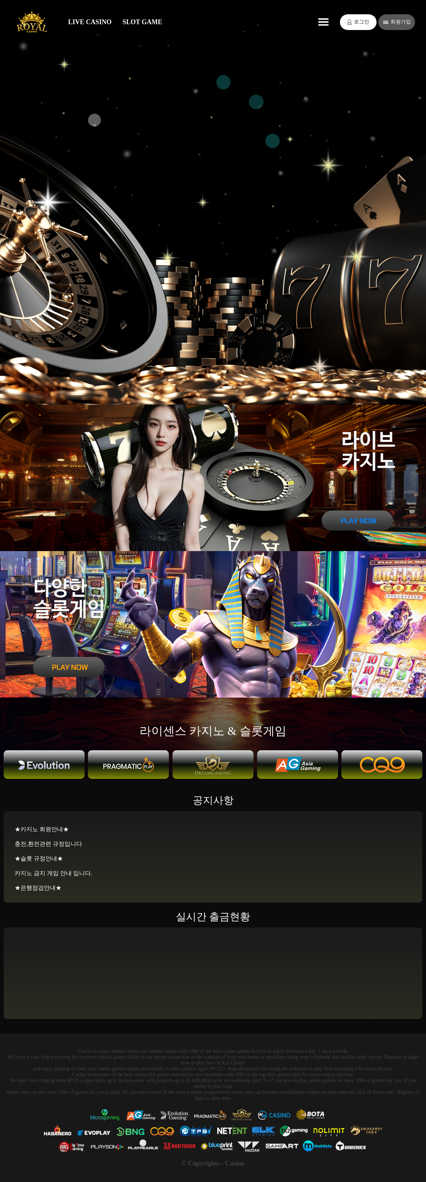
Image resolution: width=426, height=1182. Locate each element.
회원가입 (397, 22)
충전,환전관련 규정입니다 (48, 844)
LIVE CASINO (90, 22)
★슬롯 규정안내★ (39, 858)
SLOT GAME (142, 22)
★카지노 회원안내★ (42, 829)
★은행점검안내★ (38, 888)
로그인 (358, 22)
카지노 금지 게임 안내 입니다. (53, 873)
